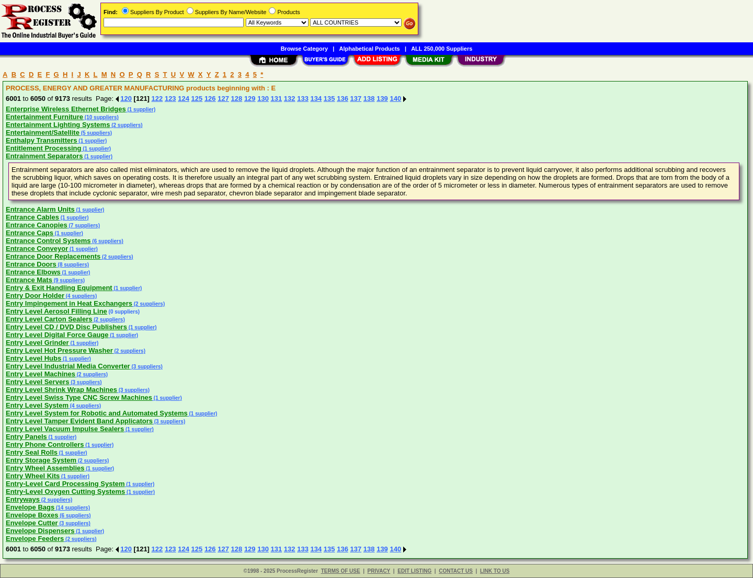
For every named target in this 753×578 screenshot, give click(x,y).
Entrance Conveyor (37, 248)
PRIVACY (379, 571)
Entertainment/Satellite (42, 132)
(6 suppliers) (107, 241)
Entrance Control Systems (48, 241)
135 (329, 98)
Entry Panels (26, 437)
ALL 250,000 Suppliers (441, 48)
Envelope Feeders (35, 538)
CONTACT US (456, 571)
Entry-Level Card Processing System (65, 484)
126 (210, 98)
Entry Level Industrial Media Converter (68, 366)
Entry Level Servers (37, 382)
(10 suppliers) (101, 117)
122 (157, 98)
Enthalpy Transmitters (41, 140)
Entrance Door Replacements (53, 256)
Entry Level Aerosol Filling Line (56, 311)
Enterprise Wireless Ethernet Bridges (66, 109)
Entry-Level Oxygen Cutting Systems (65, 491)
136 (342, 98)
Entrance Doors (31, 264)
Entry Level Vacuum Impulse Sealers (65, 429)
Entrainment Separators (44, 156)
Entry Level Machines (40, 374)
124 (183, 98)
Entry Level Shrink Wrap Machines (61, 390)
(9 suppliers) (68, 280)
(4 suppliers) (80, 296)
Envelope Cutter (32, 523)
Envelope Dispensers (40, 531)
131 (276, 98)
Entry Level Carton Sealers (49, 319)
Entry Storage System (41, 460)
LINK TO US (494, 571)
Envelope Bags (30, 507)
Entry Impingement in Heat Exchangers (69, 303)
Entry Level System (37, 405)
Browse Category (304, 48)
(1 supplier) (141, 109)
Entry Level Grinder (37, 342)
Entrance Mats (29, 280)
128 (237, 98)
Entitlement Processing (43, 148)
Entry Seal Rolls (32, 452)
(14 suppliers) (72, 508)
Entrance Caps (29, 233)
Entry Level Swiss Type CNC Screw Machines (79, 397)
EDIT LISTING (414, 571)
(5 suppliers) (95, 133)
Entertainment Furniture (44, 117)
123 (170, 98)
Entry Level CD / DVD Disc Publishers (66, 327)
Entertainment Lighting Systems (58, 125)
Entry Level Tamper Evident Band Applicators (79, 421)
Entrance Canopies (36, 225)
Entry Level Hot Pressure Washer (59, 350)
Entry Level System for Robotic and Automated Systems (97, 413)
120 (126, 98)
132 (289, 98)
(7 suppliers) (83, 225)
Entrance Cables (32, 217)
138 (369, 98)
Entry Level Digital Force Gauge (57, 335)
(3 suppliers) (146, 366)
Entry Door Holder (35, 295)
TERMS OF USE (340, 571)
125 (197, 98)
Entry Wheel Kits (33, 476)
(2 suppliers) (126, 125)
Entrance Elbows (33, 272)
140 (395, 98)
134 (316, 98)
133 (303, 98)
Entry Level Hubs (33, 358)
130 (263, 98)
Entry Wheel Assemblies (45, 468)
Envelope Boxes (32, 515)
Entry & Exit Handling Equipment (59, 288)
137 (356, 98)
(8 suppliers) (72, 265)
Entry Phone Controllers (45, 444)
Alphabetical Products (369, 48)
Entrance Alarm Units (40, 209)
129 (250, 98)
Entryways (23, 499)
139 (382, 98)
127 (223, 98)
